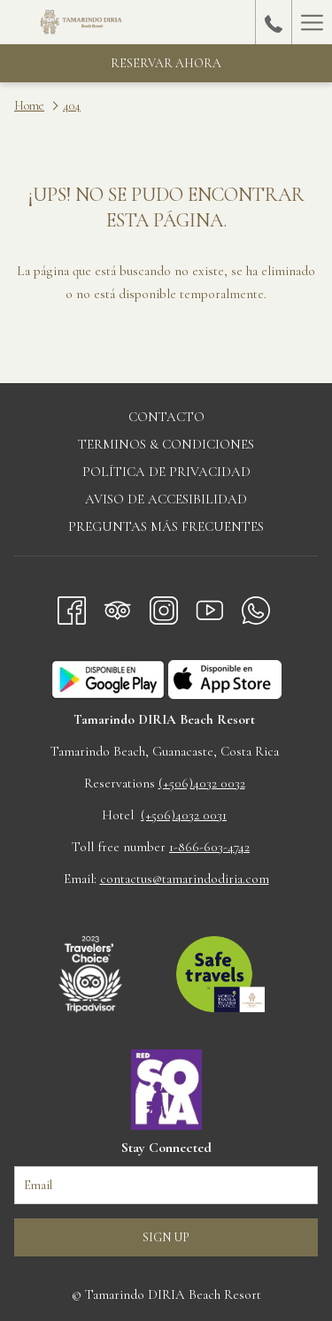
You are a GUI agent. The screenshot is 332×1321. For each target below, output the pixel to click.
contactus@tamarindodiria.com (184, 879)
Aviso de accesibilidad (166, 499)
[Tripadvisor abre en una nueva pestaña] (118, 607)
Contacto (166, 417)
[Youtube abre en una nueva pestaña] (210, 607)
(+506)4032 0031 (184, 815)
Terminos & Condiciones (166, 444)
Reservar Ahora (166, 63)
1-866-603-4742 (209, 847)
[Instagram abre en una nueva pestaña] (164, 607)
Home (29, 105)
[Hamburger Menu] (311, 22)
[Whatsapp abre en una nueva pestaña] (256, 607)
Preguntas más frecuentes (166, 526)
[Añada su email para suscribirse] (166, 1185)
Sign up (166, 1237)
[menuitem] (166, 419)
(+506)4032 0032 (201, 783)
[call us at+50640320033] (273, 22)
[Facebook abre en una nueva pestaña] (72, 607)
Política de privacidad (166, 472)
